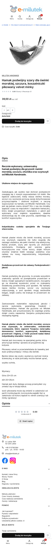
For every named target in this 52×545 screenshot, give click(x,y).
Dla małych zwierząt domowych (22, 25)
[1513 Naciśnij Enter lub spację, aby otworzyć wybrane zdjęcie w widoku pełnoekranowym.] (26, 50)
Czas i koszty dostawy (11, 496)
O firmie (5, 479)
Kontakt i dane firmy (10, 474)
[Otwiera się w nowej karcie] (5, 461)
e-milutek (5, 25)
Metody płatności (8, 494)
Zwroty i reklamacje (9, 501)
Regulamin (6, 516)
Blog (3, 481)
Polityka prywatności (10, 518)
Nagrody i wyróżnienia (10, 484)
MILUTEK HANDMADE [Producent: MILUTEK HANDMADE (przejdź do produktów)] (10, 75)
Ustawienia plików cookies (12, 521)
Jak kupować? (7, 511)
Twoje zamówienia (9, 531)
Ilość (3, 106)
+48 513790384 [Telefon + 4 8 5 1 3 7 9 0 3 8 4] (11, 448)
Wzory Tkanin (7, 477)
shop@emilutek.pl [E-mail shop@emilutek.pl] (12, 453)
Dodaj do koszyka (23, 121)
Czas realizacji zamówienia (12, 499)
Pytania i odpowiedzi (10, 514)
